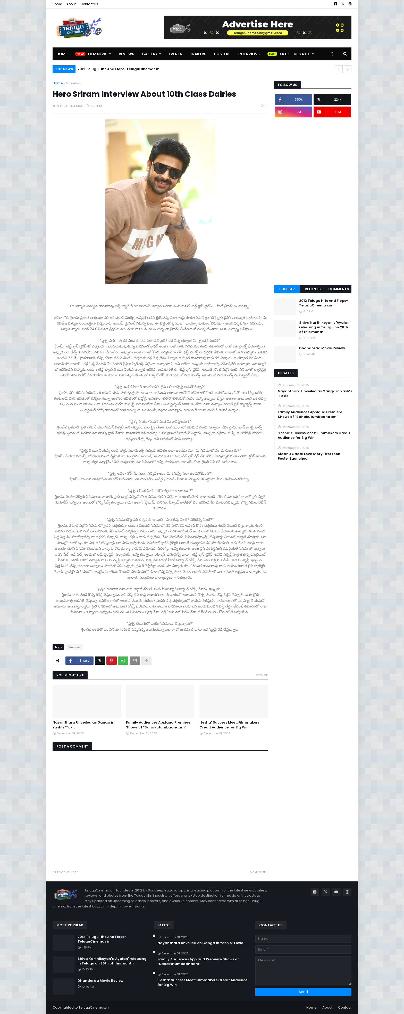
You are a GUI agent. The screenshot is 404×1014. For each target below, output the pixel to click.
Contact (344, 1007)
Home (57, 4)
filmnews (73, 83)
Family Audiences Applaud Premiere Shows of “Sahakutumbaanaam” (158, 724)
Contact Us (89, 4)
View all (262, 675)
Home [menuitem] (61, 53)
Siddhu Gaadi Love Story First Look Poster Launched (309, 456)
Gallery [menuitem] (149, 53)
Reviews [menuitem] (126, 53)
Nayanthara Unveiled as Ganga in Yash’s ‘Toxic (83, 724)
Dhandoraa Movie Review (322, 348)
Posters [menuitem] (222, 53)
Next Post (257, 872)
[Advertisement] (312, 201)
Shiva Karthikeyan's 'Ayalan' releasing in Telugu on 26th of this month (324, 327)
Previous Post (66, 872)
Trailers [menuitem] (198, 53)
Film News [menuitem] (97, 53)
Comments (338, 289)
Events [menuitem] (175, 53)
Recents (313, 289)
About (71, 4)
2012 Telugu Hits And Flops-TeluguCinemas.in (118, 69)
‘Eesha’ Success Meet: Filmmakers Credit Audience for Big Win (229, 724)
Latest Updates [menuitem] (295, 53)
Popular (287, 289)
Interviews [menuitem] (249, 53)
